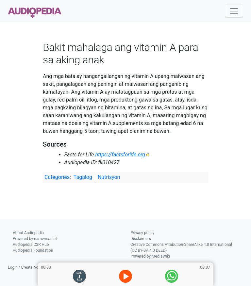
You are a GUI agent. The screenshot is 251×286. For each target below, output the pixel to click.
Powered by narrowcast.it (35, 238)
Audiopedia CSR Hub (31, 244)
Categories (57, 177)
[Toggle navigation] (234, 11)
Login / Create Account (28, 267)
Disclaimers (140, 238)
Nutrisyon (109, 177)
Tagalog (83, 177)
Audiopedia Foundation (33, 250)
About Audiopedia (28, 232)
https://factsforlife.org (120, 154)
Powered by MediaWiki (150, 256)
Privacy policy (142, 232)
